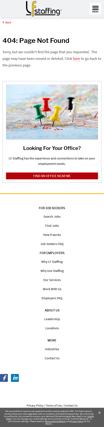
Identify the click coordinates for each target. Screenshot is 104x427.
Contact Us (52, 358)
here (76, 58)
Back (6, 22)
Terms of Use (54, 405)
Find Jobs (52, 225)
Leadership (52, 319)
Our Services (52, 280)
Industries (52, 349)
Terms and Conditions (55, 421)
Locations (52, 328)
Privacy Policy (77, 421)
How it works (52, 235)
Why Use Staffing (52, 271)
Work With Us (52, 289)
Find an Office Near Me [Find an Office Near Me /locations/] (52, 176)
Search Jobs (52, 216)
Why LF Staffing (52, 261)
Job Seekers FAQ (52, 244)
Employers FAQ (52, 298)
